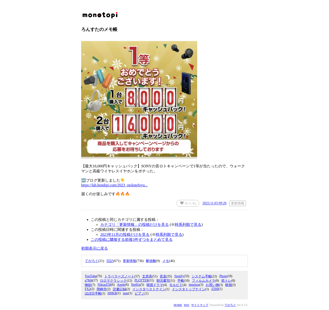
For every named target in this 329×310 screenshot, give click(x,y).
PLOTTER (142, 280)
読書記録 (119, 289)
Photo (223, 276)
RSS (186, 305)
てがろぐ (230, 305)
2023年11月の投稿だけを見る (125, 234)
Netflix (135, 284)
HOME (178, 305)
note (125, 293)
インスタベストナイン (149, 289)
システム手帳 (202, 276)
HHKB (112, 293)
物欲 (88, 285)
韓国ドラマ (154, 285)
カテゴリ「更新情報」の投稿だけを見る (134, 225)
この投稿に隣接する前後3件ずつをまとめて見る (132, 239)
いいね (188, 203)
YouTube (91, 276)
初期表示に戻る (94, 248)
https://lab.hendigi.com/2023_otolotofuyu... (114, 185)
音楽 (163, 276)
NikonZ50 (104, 284)
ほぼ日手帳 (93, 293)
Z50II (215, 289)
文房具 (147, 276)
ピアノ (140, 293)
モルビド (176, 285)
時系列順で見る (188, 225)
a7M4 (88, 280)
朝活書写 (163, 280)
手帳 (180, 280)
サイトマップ (199, 305)
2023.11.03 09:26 (215, 203)
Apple (121, 284)
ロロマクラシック (113, 280)
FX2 (87, 289)
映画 (228, 285)
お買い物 (212, 285)
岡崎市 (102, 289)
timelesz (194, 284)
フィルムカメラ (203, 280)
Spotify (179, 276)
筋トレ (226, 280)
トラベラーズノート (119, 276)
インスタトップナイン (188, 289)
